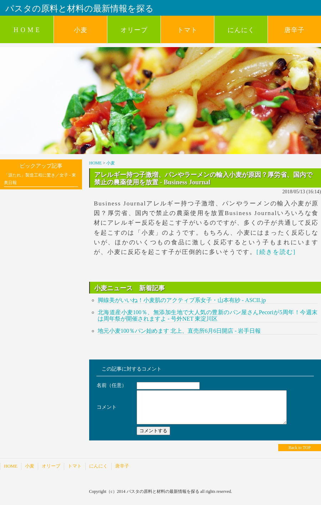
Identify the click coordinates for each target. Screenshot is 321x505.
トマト (187, 30)
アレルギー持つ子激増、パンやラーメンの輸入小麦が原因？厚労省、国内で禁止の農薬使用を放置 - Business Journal (203, 178)
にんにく (241, 30)
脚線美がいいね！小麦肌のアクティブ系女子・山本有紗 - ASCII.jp (182, 300)
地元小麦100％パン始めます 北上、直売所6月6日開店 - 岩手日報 (179, 331)
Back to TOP (300, 454)
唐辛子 (294, 30)
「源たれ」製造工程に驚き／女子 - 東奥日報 (40, 179)
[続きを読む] (276, 252)
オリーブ (134, 30)
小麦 (80, 30)
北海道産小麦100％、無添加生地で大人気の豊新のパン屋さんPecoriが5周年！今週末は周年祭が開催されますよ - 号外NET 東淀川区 (207, 315)
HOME (95, 162)
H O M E (27, 30)
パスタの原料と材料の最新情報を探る (79, 8)
